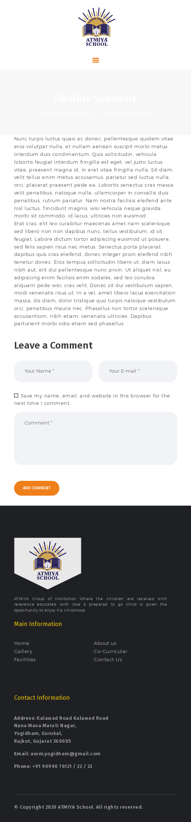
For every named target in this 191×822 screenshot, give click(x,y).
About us (105, 643)
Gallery (23, 651)
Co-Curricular (111, 651)
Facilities (25, 659)
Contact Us (108, 659)
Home (49, 113)
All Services (76, 113)
